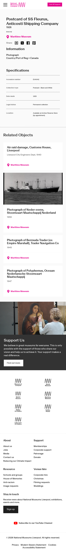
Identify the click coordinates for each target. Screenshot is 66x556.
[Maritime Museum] (48, 395)
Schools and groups (12, 475)
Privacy (15, 545)
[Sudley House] (48, 408)
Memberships (40, 446)
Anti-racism (8, 482)
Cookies (52, 545)
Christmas (39, 479)
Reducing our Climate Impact (17, 461)
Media (6, 454)
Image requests (10, 486)
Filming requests (42, 482)
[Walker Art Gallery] (18, 408)
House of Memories (12, 479)
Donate (37, 457)
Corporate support (42, 450)
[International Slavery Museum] (18, 395)
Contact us (8, 457)
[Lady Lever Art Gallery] (18, 421)
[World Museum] (48, 382)
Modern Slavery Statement (33, 545)
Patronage (38, 454)
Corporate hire (41, 475)
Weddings (38, 486)
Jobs (5, 450)
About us (7, 446)
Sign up (11, 509)
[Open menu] (5, 5)
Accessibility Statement (34, 548)
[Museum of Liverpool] (18, 382)
